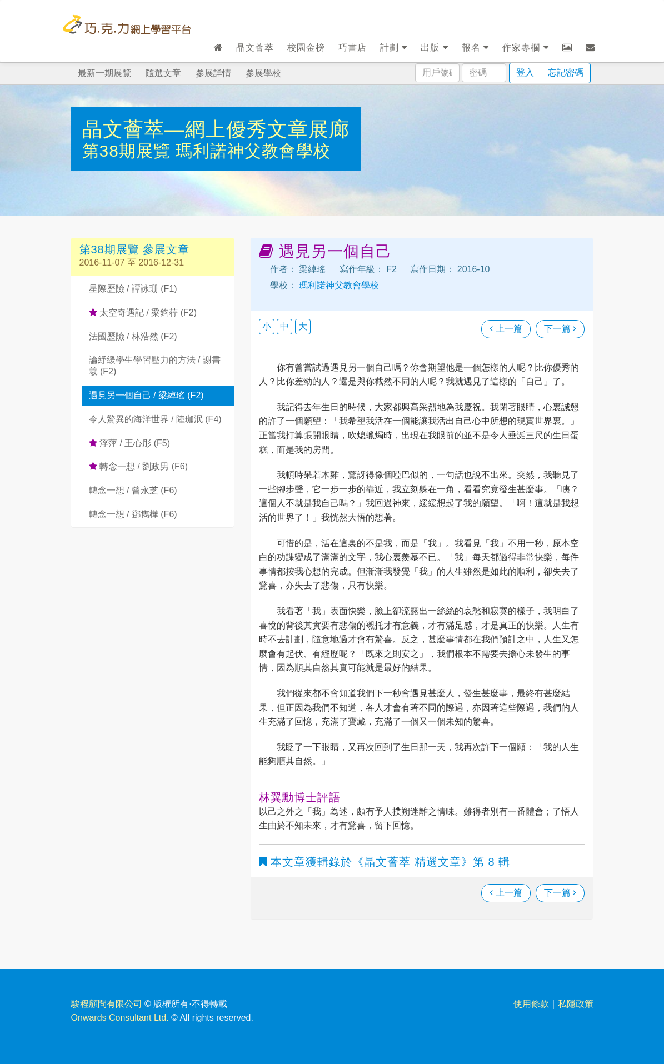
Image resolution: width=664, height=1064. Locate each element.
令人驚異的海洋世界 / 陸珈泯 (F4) (155, 419)
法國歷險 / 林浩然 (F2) (133, 336)
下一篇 (560, 328)
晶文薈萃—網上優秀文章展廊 (216, 129)
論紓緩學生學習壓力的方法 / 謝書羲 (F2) (155, 365)
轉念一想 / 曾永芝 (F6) (133, 490)
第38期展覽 (129, 151)
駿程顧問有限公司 (106, 1003)
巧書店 (352, 47)
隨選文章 (163, 73)
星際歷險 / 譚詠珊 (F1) (133, 288)
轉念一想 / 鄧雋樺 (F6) (133, 514)
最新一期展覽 (104, 73)
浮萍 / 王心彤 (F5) (130, 443)
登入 (525, 72)
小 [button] (266, 326)
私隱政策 (575, 1003)
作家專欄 (525, 47)
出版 (434, 47)
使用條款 (531, 1003)
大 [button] (302, 326)
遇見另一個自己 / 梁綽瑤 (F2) (146, 395)
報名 (475, 47)
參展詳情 (213, 73)
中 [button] (284, 326)
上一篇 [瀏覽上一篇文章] (506, 328)
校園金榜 (306, 47)
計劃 (393, 47)
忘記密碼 (565, 72)
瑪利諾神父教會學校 (253, 151)
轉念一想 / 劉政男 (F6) (138, 466)
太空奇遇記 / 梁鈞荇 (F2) (143, 312)
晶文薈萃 (255, 47)
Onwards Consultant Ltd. (120, 1017)
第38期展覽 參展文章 (134, 249)
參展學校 (263, 73)
